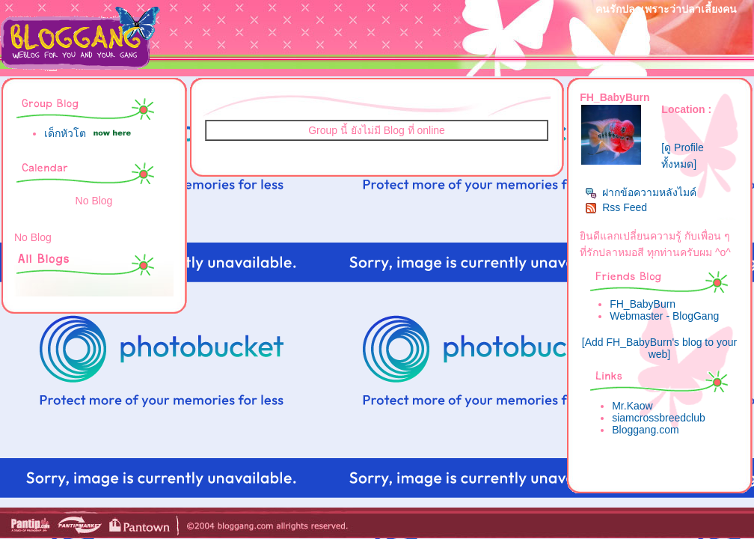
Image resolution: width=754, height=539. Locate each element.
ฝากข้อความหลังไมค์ (640, 192)
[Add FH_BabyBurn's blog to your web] (659, 348)
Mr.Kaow (632, 406)
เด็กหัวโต (65, 133)
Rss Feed (616, 207)
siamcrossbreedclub (658, 418)
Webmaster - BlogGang (664, 316)
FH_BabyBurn (642, 304)
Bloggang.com (645, 430)
